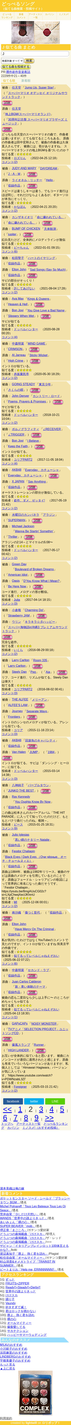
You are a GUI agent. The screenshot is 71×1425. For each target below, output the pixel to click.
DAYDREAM (48, 168)
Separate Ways (37, 711)
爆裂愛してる (16, 1327)
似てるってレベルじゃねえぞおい (36, 955)
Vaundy (10, 1303)
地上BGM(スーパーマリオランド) (27, 114)
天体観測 (50, 228)
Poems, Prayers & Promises (27, 401)
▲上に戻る (7, 1368)
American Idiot (17, 574)
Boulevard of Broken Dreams (34, 569)
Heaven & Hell (17, 304)
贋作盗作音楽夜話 (18, 72)
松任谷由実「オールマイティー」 (22, 1257)
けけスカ (11, 1295)
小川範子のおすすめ (13, 1348)
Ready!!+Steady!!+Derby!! (22, 1287)
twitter (34, 1101)
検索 (29, 60)
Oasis (16, 580)
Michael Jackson (23, 526)
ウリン (16, 621)
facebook (13, 1101)
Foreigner (20, 1086)
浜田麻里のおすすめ (13, 1352)
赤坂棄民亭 (21, 374)
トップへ (7, 1123)
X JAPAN (18, 481)
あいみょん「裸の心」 (15, 1222)
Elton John (19, 269)
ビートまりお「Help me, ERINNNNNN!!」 (28, 1269)
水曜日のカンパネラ (25, 514)
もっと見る (7, 1364)
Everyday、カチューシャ (42, 470)
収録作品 (14, 185)
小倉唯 (16, 610)
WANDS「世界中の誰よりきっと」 (24, 1218)
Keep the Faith (18, 446)
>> (49, 1118)
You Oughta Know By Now (33, 801)
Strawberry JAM (19, 615)
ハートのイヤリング (41, 258)
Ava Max (18, 298)
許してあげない (24, 288)
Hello (49, 180)
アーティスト (35, 16)
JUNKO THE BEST (21, 790)
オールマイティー (19, 1323)
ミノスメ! (64, 14)
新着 (21, 16)
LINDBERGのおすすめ (15, 1356)
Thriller (12, 536)
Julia (17, 599)
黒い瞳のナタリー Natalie (32, 839)
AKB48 (16, 469)
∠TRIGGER (16, 434)
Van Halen (19, 752)
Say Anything (37, 481)
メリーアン (39, 699)
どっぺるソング (18, 4)
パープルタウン (38, 785)
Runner (39, 1044)
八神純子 (18, 785)
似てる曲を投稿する (16, 66)
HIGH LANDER (18, 1050)
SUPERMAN (16, 520)
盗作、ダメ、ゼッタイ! (29, 500)
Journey (17, 711)
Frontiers (14, 716)
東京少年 (45, 384)
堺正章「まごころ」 (13, 1230)
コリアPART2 (23, 459)
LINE (55, 1101)
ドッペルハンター (26, 329)
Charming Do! (34, 610)
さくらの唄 (15, 389)
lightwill (31, 1422)
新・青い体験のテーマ (30, 986)
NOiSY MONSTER (43, 1023)
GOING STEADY (23, 384)
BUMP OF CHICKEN (26, 228)
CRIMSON (15, 349)
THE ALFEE (20, 699)
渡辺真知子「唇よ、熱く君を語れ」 (24, 1253)
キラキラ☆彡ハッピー (40, 621)
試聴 (7, 102)
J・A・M (14, 173)
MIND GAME (36, 343)
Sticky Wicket (39, 355)
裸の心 (11, 1319)
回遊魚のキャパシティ (40, 740)
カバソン (49, 14)
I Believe (33, 440)
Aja (48, 672)
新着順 (25, 80)
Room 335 (40, 660)
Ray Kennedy (21, 796)
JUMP (34, 752)
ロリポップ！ (51, 1422)
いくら (18, 650)
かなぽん (20, 206)
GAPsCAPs (20, 1023)
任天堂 (16, 87)
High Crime (15, 360)
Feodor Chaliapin (23, 851)
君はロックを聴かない (20, 1311)
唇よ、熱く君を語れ (20, 1315)
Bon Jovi (17, 310)
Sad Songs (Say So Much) (48, 269)
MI (15, 902)
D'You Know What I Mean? (41, 581)
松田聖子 (18, 258)
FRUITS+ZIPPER (17, 1283)
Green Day (19, 564)
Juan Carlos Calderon (26, 981)
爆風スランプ (21, 1044)
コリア (18, 730)
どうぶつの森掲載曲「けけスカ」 (22, 1234)
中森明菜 (18, 343)
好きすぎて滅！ (16, 1307)
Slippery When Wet (21, 316)
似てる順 (9, 80)
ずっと (10, 1279)
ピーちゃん (21, 247)
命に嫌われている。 (50, 217)
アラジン (49, 514)
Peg (33, 672)
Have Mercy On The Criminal (34, 929)
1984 (51, 752)
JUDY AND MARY (24, 168)
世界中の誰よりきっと (20, 1291)
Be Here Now (17, 586)
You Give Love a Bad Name (46, 310)
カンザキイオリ (22, 217)
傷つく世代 (32, 912)
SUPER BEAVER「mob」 (17, 1226)
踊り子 (10, 1299)
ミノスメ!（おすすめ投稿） (40, 1127)
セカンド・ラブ (38, 970)
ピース (18, 824)
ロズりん (20, 158)
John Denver (20, 395)
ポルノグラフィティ (25, 429)
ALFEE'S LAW (18, 705)
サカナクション (17, 1330)
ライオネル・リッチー (27, 180)
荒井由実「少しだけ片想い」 (19, 1214)
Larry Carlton (20, 660)
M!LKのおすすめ (11, 1344)
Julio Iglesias (20, 834)
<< (7, 1109)
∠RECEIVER (52, 429)
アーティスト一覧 (28, 1123)
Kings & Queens (38, 298)
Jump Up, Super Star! (39, 87)
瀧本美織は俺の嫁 (12, 1188)
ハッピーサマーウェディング (27, 1334)
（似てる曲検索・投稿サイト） (23, 8)
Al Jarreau (19, 355)
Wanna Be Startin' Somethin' (34, 531)
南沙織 (16, 912)
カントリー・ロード (46, 396)
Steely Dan (19, 671)
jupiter (12, 234)
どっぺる (7, 16)
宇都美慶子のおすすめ (15, 1360)
